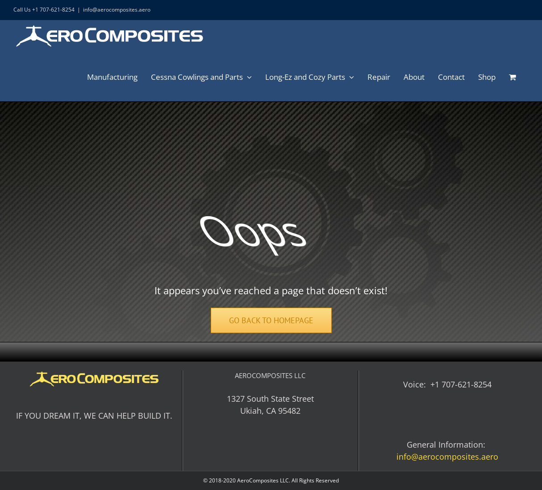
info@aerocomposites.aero (116, 9)
